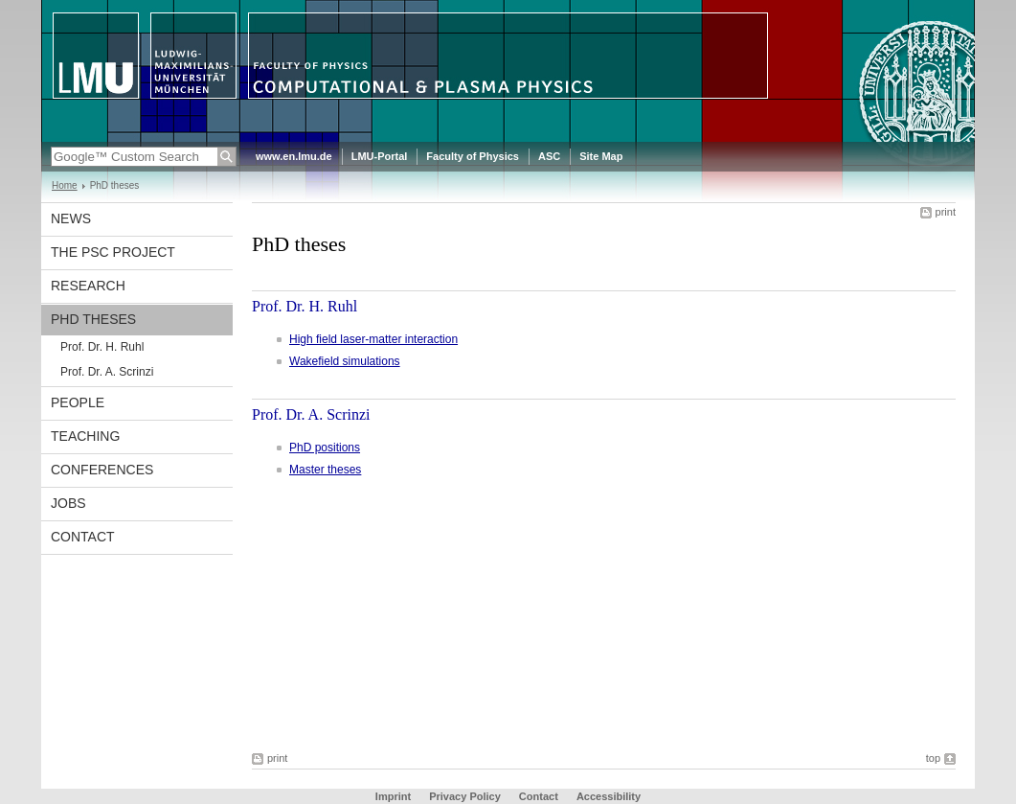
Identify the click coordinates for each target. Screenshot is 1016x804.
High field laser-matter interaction (373, 339)
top (933, 758)
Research (88, 285)
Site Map (600, 156)
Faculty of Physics (472, 156)
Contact (83, 536)
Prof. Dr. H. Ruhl (102, 347)
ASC (549, 156)
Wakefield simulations (344, 361)
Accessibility (608, 796)
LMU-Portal (379, 156)
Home (65, 185)
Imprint (393, 796)
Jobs (68, 503)
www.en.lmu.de (294, 156)
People (77, 402)
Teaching (85, 436)
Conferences (102, 469)
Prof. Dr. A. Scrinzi (106, 372)
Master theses (325, 469)
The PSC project (113, 252)
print (946, 212)
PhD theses (93, 319)
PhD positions (324, 447)
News (71, 218)
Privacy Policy (465, 796)
